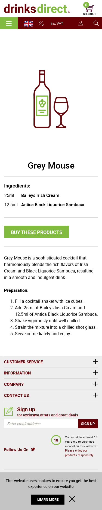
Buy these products (36, 232)
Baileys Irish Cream (40, 195)
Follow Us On (16, 449)
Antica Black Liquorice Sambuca (52, 205)
